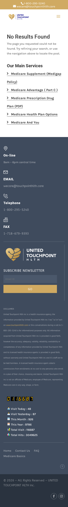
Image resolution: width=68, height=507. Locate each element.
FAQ (36, 450)
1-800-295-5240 (34, 3)
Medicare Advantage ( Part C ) (32, 90)
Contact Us (22, 450)
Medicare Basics (14, 456)
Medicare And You (23, 122)
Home (7, 450)
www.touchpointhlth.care (17, 325)
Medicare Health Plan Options (32, 114)
